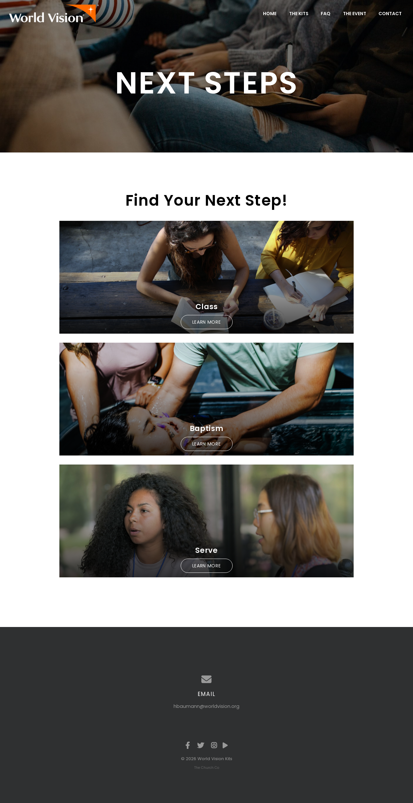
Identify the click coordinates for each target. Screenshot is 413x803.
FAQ (325, 13)
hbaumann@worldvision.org (206, 706)
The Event (354, 13)
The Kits (298, 13)
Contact (390, 13)
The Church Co (206, 767)
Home (270, 13)
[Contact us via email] (206, 679)
